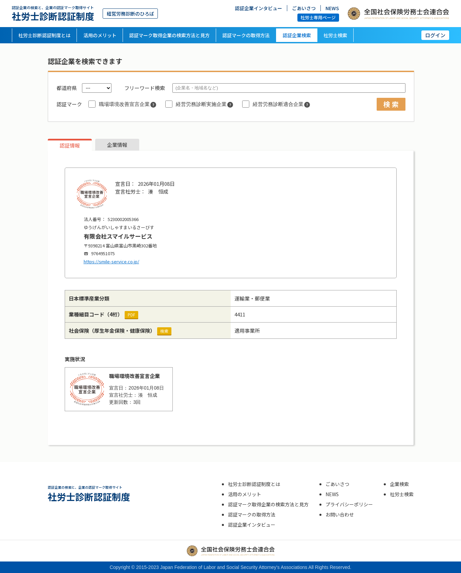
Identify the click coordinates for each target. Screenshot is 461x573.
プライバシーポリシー (349, 504)
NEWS (332, 8)
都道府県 (67, 87)
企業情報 (117, 144)
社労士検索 (335, 35)
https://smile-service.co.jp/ (111, 261)
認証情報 (70, 145)
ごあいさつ (304, 8)
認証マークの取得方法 (246, 35)
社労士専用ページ (318, 17)
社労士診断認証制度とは (44, 35)
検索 (164, 331)
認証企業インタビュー (258, 8)
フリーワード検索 (144, 87)
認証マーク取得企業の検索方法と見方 (169, 35)
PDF (131, 314)
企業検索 (399, 484)
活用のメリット (100, 35)
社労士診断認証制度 (53, 13)
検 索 (391, 104)
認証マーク (69, 104)
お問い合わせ (340, 514)
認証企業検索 (296, 35)
